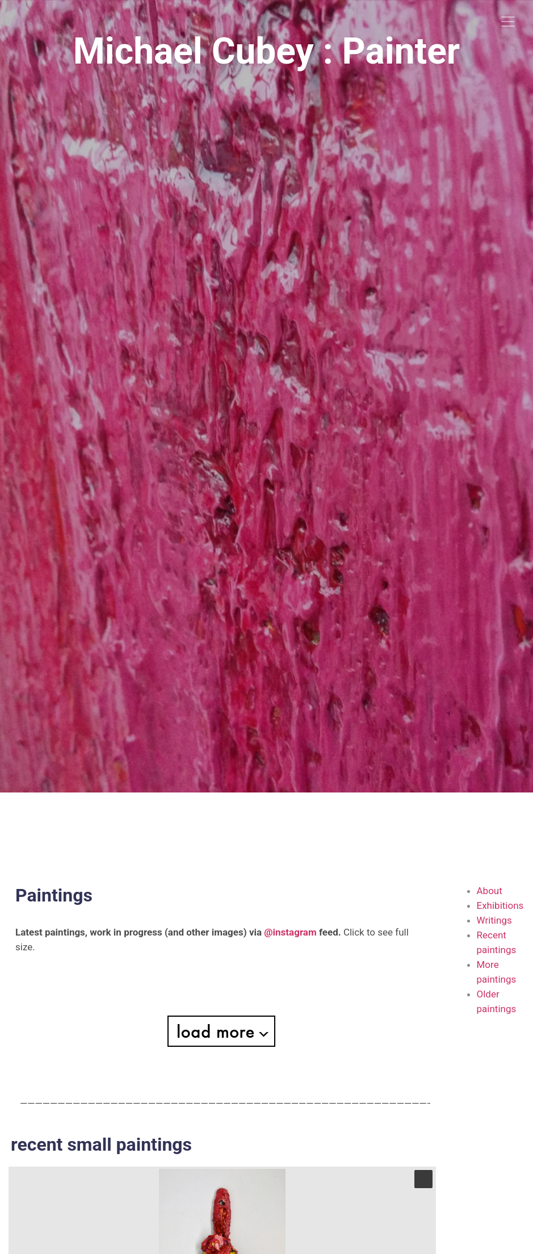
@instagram (290, 932)
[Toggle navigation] (508, 21)
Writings (494, 920)
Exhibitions (500, 905)
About (489, 890)
